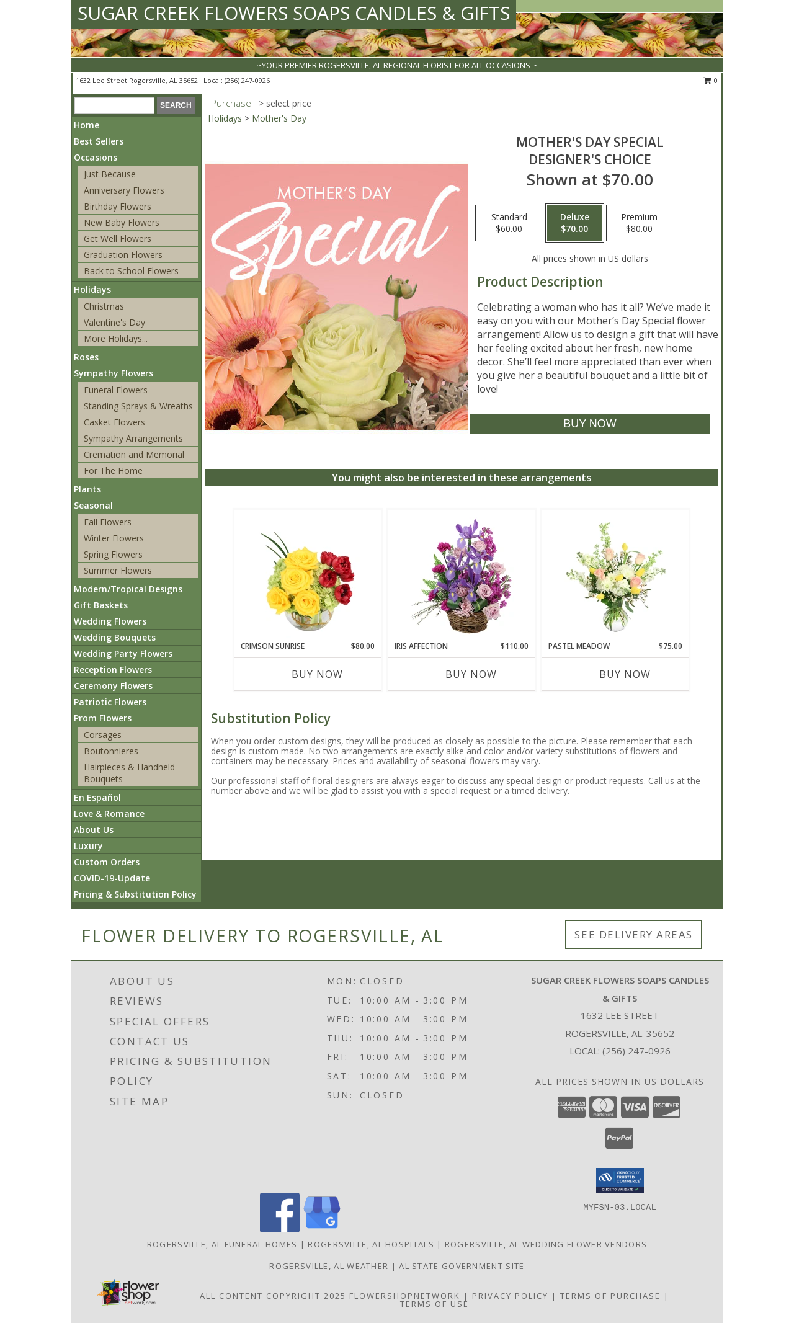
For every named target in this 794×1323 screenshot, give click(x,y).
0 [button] (710, 80)
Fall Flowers (108, 522)
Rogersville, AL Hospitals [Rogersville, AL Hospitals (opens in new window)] (371, 1244)
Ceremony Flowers (113, 686)
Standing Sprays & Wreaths (138, 406)
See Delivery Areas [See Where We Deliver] (633, 934)
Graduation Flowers (123, 255)
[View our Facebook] (280, 1229)
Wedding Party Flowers (123, 653)
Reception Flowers (113, 669)
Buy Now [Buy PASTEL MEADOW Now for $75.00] (625, 674)
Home (86, 125)
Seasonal (93, 505)
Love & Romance (109, 813)
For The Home (113, 470)
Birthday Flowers (117, 206)
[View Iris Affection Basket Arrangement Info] (462, 575)
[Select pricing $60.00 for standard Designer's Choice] (509, 223)
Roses (86, 357)
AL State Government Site (461, 1266)
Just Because (110, 174)
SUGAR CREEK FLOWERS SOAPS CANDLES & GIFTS (294, 12)
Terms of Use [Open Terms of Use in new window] (434, 1303)
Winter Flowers (114, 538)
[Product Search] (114, 105)
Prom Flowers (103, 718)
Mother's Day (279, 118)
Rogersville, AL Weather (328, 1266)
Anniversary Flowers (124, 190)
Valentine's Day (114, 322)
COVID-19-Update (112, 878)
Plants (87, 489)
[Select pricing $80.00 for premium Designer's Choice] (639, 223)
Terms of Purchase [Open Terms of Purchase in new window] (610, 1295)
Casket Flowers (114, 422)
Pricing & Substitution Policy (135, 894)
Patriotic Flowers (110, 702)
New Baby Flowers (121, 222)
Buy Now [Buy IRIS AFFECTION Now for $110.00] (471, 674)
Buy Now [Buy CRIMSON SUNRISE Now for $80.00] (317, 674)
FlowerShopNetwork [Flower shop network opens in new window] (404, 1295)
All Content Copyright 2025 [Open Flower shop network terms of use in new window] (273, 1295)
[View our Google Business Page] (322, 1229)
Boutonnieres (111, 751)
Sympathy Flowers (113, 373)
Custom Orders (107, 862)
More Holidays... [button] (116, 338)
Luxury (88, 846)
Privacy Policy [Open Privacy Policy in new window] (510, 1295)
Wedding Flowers (110, 621)
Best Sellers (98, 141)
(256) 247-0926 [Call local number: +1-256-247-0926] (247, 80)
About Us (94, 829)
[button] (620, 1180)
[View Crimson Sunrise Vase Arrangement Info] (308, 575)
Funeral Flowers (116, 390)
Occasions (95, 157)
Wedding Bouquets (115, 637)
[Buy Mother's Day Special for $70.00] (589, 424)
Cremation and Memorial (134, 454)
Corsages (103, 735)
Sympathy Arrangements (133, 438)
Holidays (92, 289)
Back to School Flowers (131, 271)
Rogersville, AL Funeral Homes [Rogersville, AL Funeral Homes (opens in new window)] (222, 1244)
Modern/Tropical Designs (128, 589)
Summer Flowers (118, 570)
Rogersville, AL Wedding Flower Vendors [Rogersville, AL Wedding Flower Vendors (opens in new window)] (546, 1244)
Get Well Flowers (117, 238)
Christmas (104, 306)
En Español (97, 797)
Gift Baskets (101, 605)
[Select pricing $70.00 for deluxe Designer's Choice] (574, 223)
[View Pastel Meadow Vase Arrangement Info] (615, 575)
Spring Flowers (113, 554)
